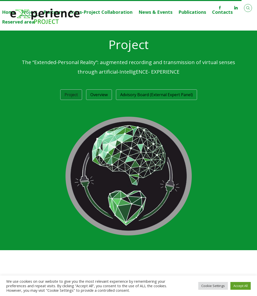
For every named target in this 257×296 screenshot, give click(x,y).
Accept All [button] (240, 285)
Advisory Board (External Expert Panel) (156, 94)
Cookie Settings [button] (213, 285)
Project (71, 94)
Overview (99, 94)
